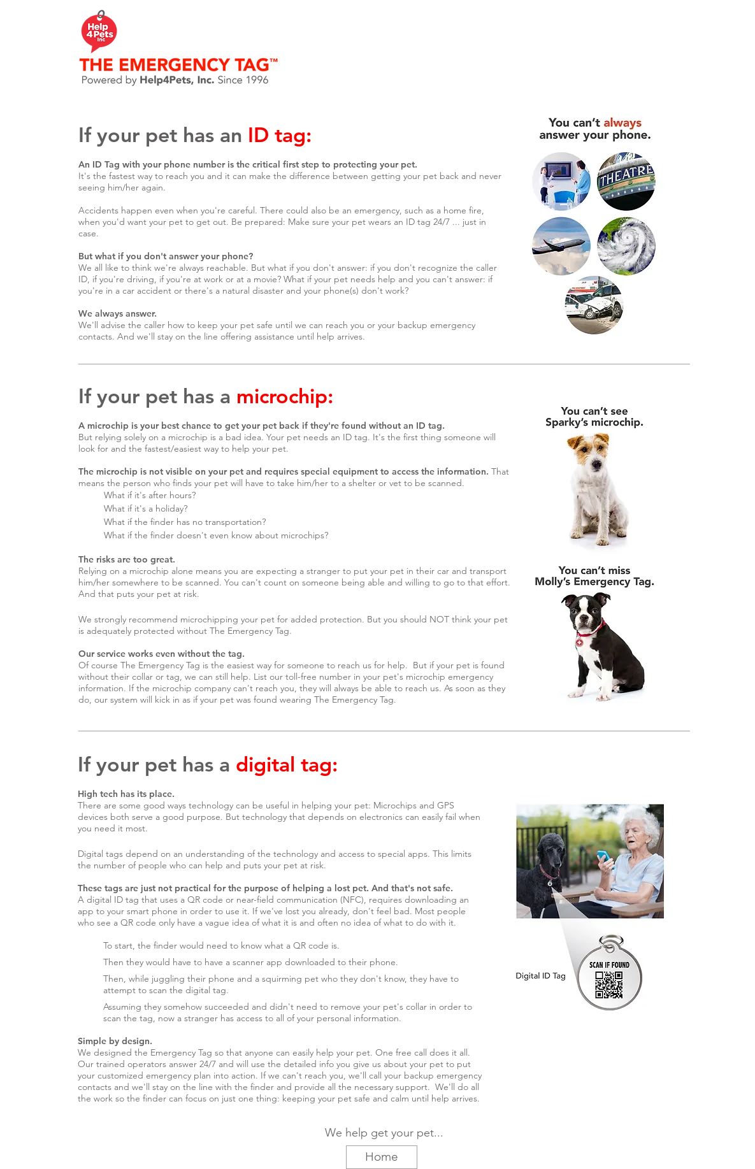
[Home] (381, 1157)
